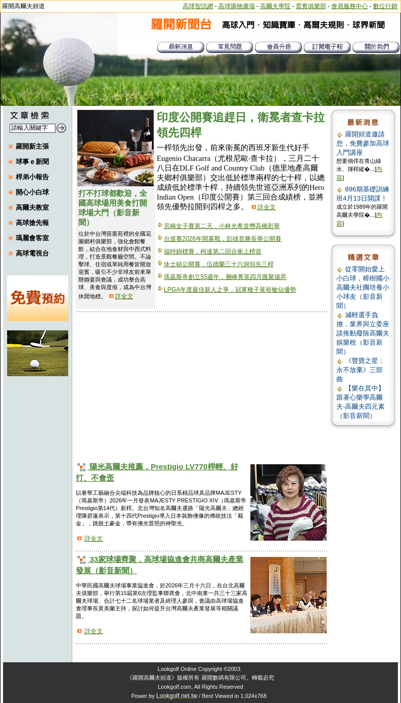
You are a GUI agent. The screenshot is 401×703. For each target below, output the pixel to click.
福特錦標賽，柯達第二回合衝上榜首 (213, 251)
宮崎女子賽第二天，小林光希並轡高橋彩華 (222, 226)
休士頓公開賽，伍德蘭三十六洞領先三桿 (219, 264)
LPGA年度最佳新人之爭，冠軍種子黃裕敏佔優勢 (230, 289)
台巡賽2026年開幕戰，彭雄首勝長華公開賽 (222, 238)
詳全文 (124, 296)
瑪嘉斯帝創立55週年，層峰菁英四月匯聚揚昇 (225, 276)
